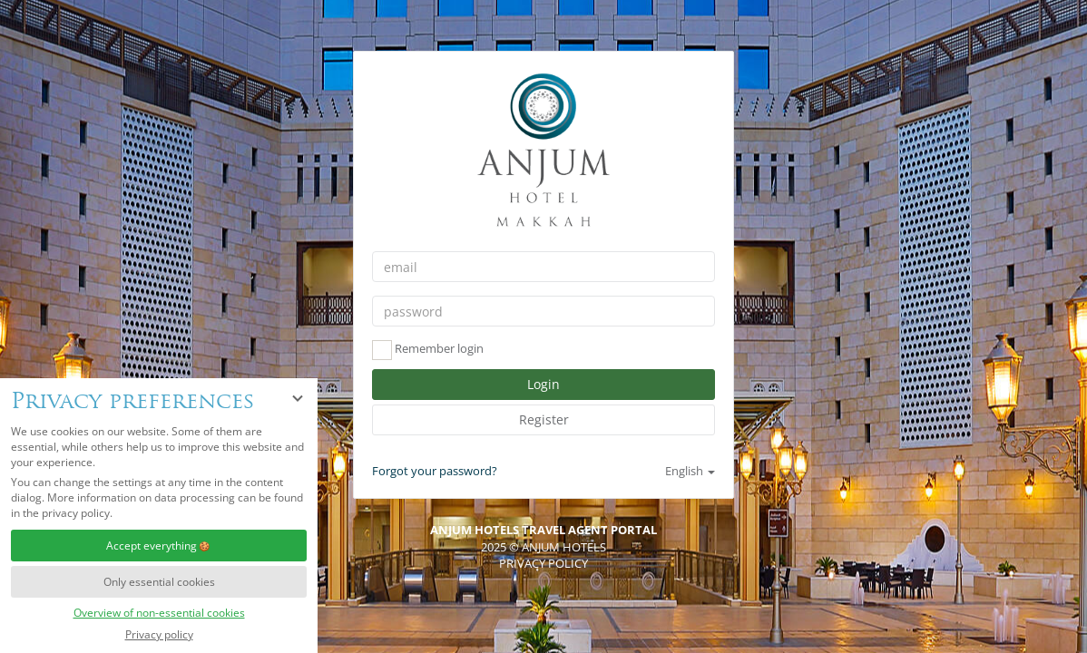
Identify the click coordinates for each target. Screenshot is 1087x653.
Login (543, 384)
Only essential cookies (159, 582)
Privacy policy (159, 634)
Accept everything (159, 545)
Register (544, 419)
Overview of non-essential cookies (159, 612)
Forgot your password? (434, 471)
